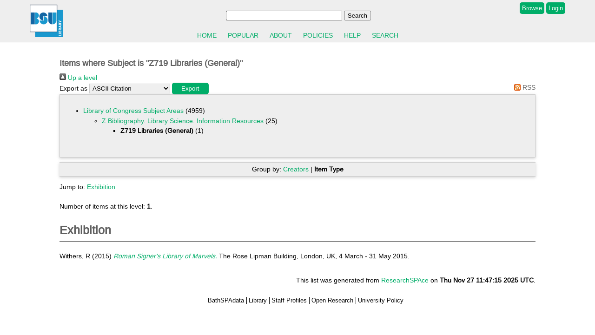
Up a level (78, 77)
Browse (532, 8)
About (281, 35)
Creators (296, 169)
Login (556, 8)
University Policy (380, 300)
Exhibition (101, 186)
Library (258, 300)
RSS (523, 87)
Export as (73, 88)
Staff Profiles (289, 300)
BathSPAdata (226, 300)
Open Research (332, 300)
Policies (318, 35)
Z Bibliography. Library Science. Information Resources (183, 121)
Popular (243, 35)
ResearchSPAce (405, 280)
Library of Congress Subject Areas (133, 110)
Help (352, 35)
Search (385, 35)
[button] (190, 88)
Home (207, 35)
